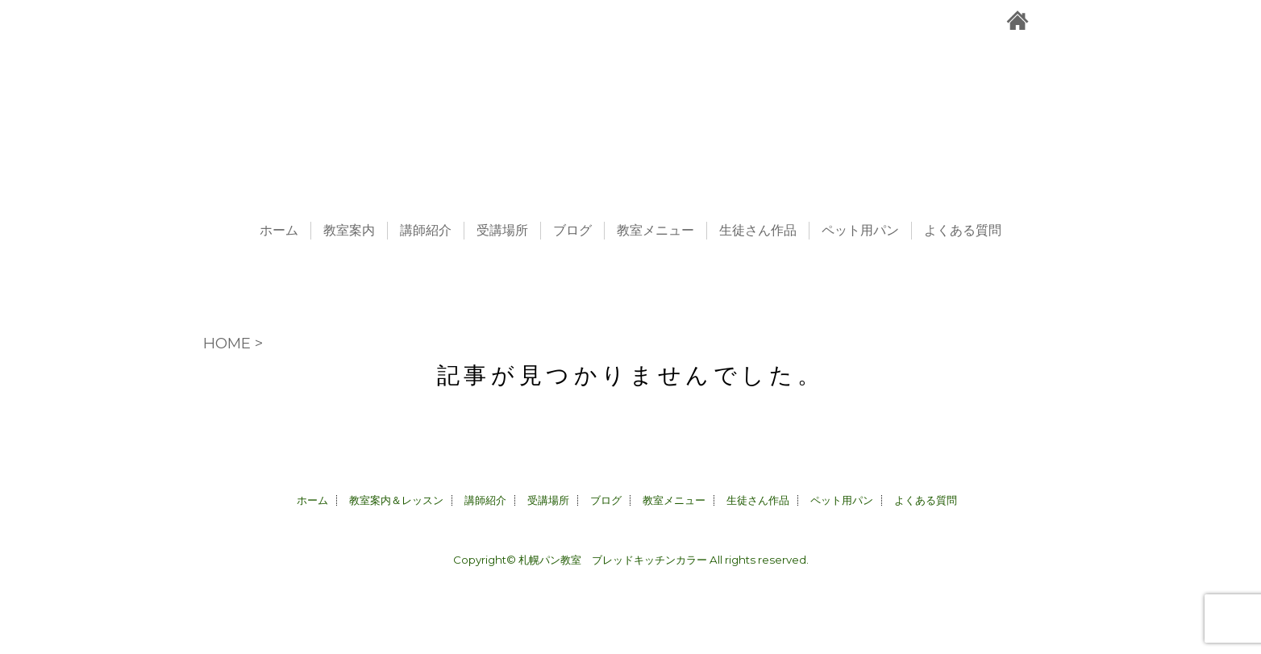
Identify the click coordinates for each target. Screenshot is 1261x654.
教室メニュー (655, 230)
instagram (1086, 20)
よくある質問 (962, 230)
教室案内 (349, 230)
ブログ (572, 230)
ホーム (279, 230)
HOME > (233, 343)
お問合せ (1052, 20)
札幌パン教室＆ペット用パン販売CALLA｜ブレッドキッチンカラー (630, 104)
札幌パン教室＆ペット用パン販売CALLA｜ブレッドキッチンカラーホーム (1017, 20)
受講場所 (502, 230)
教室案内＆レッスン (396, 500)
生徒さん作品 (758, 230)
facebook (1118, 20)
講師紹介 (426, 230)
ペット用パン (860, 230)
